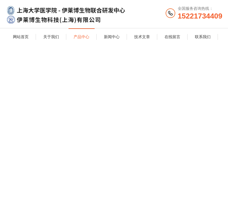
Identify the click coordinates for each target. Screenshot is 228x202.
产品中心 (81, 37)
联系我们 (203, 37)
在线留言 (172, 37)
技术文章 (142, 37)
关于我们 (51, 37)
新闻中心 (112, 37)
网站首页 (21, 37)
